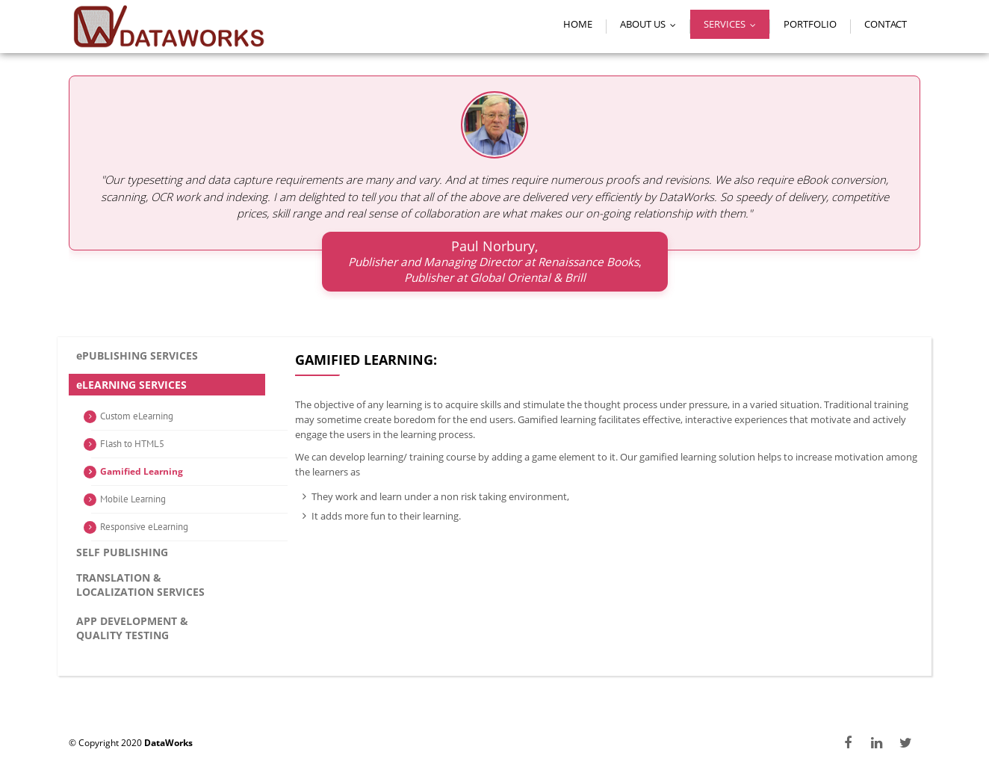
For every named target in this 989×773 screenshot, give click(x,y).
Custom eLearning (136, 416)
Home (577, 24)
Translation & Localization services (140, 584)
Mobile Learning (133, 499)
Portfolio (810, 24)
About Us (651, 24)
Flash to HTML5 (132, 443)
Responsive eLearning (144, 526)
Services (733, 24)
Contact (885, 24)
